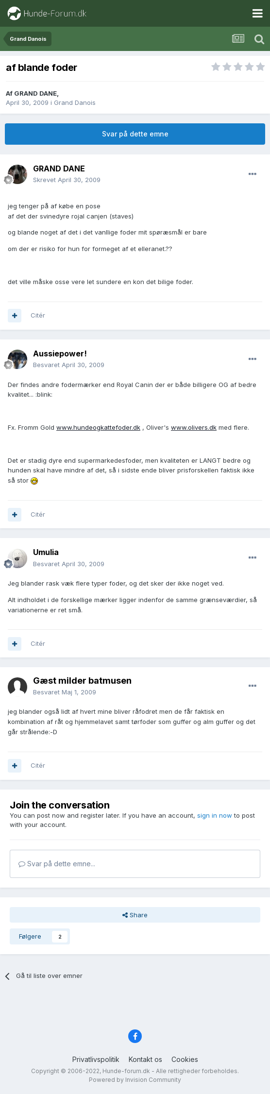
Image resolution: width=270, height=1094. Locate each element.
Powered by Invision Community (135, 1079)
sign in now (214, 815)
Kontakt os (145, 1059)
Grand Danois (75, 102)
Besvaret (68, 365)
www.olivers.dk (194, 427)
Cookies (184, 1059)
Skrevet (67, 180)
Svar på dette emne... (56, 863)
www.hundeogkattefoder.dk (98, 427)
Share (135, 915)
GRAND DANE (35, 93)
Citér (38, 315)
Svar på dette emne (135, 134)
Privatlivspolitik (95, 1059)
